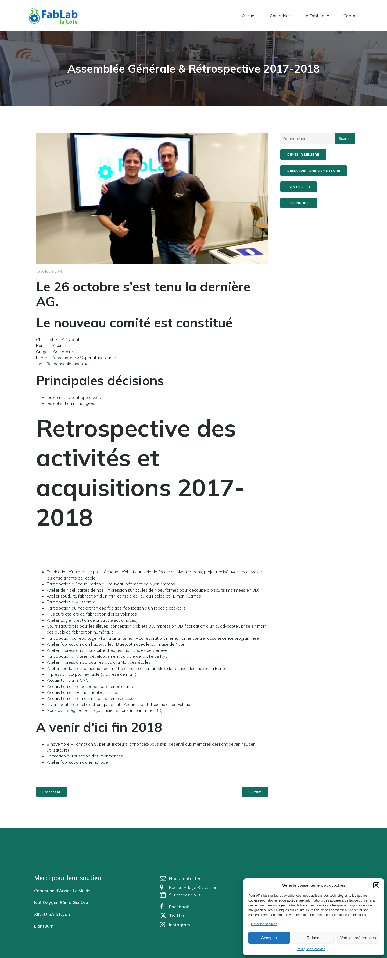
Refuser (314, 937)
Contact (351, 17)
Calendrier (280, 17)
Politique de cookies (311, 949)
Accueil (249, 17)
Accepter (269, 937)
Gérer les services (264, 924)
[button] (376, 885)
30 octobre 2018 (49, 275)
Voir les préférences (358, 937)
